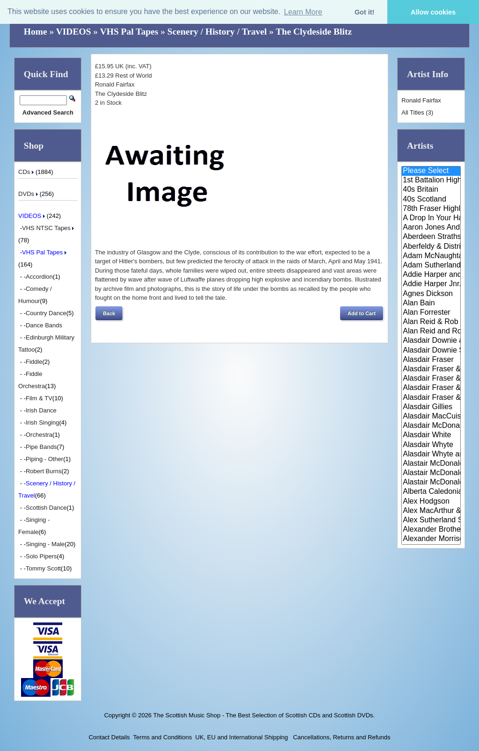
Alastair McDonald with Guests (431, 482)
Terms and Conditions (162, 737)
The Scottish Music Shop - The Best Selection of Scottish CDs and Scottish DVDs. (264, 715)
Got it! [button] (364, 12)
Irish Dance (41, 410)
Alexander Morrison (431, 539)
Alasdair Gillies (431, 407)
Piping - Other (44, 458)
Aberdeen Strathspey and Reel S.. (431, 237)
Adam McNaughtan (431, 256)
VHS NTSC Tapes (49, 227)
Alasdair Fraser (431, 360)
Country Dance (46, 313)
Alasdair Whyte (431, 445)
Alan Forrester (431, 313)
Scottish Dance (46, 507)
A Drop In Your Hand (431, 218)
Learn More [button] (303, 12)
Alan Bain (431, 303)
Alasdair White (431, 435)
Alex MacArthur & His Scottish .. (431, 511)
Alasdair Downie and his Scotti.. (431, 341)
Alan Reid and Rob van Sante (431, 331)
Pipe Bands (41, 446)
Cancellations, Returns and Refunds (341, 737)
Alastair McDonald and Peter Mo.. (431, 473)
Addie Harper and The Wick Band (431, 275)
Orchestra (39, 434)
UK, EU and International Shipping (242, 737)
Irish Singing (42, 422)
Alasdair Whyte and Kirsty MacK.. (431, 454)
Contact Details (109, 737)
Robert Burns (44, 471)
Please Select (431, 171)
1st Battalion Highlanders (431, 180)
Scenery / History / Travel (217, 31)
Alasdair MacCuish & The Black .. (431, 416)
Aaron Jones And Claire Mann (431, 227)
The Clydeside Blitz (314, 31)
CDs (27, 171)
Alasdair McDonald (431, 426)
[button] (109, 313)
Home (35, 31)
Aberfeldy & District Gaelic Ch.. (431, 247)
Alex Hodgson (431, 501)
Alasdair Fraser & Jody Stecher (431, 369)
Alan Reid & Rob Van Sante (431, 322)
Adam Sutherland (431, 265)
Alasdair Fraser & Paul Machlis (431, 398)
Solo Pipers (41, 556)
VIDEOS (73, 31)
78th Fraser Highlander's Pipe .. (431, 209)
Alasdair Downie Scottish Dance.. (431, 350)
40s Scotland (431, 199)
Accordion (39, 276)
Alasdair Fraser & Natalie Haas (431, 388)
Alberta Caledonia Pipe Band (431, 492)
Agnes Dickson (431, 294)
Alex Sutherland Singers (431, 520)
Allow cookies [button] (433, 12)
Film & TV (39, 398)
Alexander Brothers (431, 529)
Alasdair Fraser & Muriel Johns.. (431, 378)
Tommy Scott (43, 568)
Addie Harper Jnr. (431, 284)
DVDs (29, 193)
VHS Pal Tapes (129, 31)
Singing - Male (45, 544)
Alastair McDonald (431, 464)
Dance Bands (44, 325)
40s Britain (431, 190)
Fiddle (34, 361)
